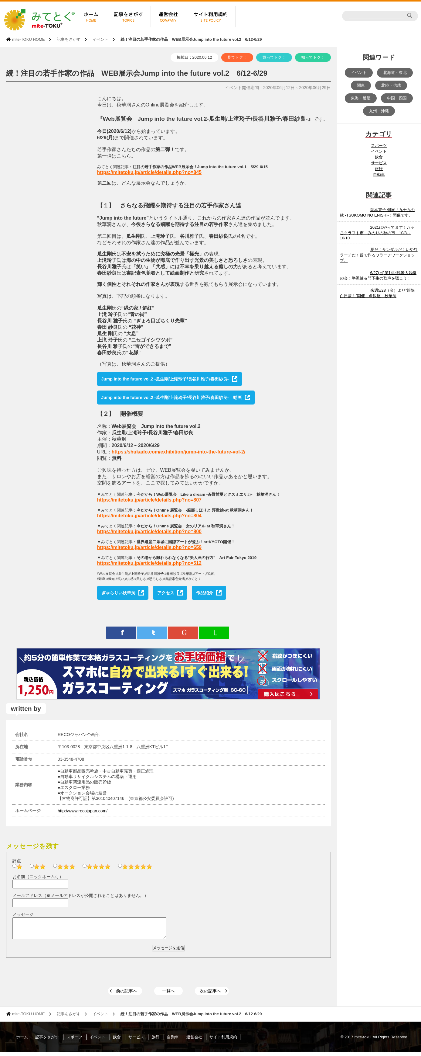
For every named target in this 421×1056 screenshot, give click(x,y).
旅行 (379, 168)
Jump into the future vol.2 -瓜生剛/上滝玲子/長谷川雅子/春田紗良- (165, 379)
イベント (100, 39)
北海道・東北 (395, 72)
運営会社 (194, 1040)
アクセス (165, 592)
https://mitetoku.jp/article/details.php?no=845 (149, 172)
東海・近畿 (361, 98)
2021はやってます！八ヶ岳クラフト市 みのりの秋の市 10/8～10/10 (377, 232)
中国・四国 (397, 98)
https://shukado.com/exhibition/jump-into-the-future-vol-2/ (179, 451)
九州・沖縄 (379, 111)
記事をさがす (68, 39)
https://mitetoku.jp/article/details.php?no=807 (149, 499)
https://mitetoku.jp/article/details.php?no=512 (149, 563)
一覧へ (168, 994)
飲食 (379, 157)
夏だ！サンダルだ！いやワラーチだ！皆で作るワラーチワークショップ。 (379, 255)
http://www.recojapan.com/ (82, 810)
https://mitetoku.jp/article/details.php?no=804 (149, 515)
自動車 (379, 174)
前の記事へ (126, 994)
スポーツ (379, 145)
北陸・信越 (391, 85)
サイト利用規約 (223, 1040)
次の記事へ (210, 994)
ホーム (22, 1040)
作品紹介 (204, 592)
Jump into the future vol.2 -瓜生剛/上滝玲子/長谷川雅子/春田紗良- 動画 (171, 397)
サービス (379, 163)
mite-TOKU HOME (28, 39)
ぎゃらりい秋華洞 (118, 592)
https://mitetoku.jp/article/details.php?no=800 (149, 531)
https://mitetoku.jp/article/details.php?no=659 (149, 547)
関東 (361, 85)
